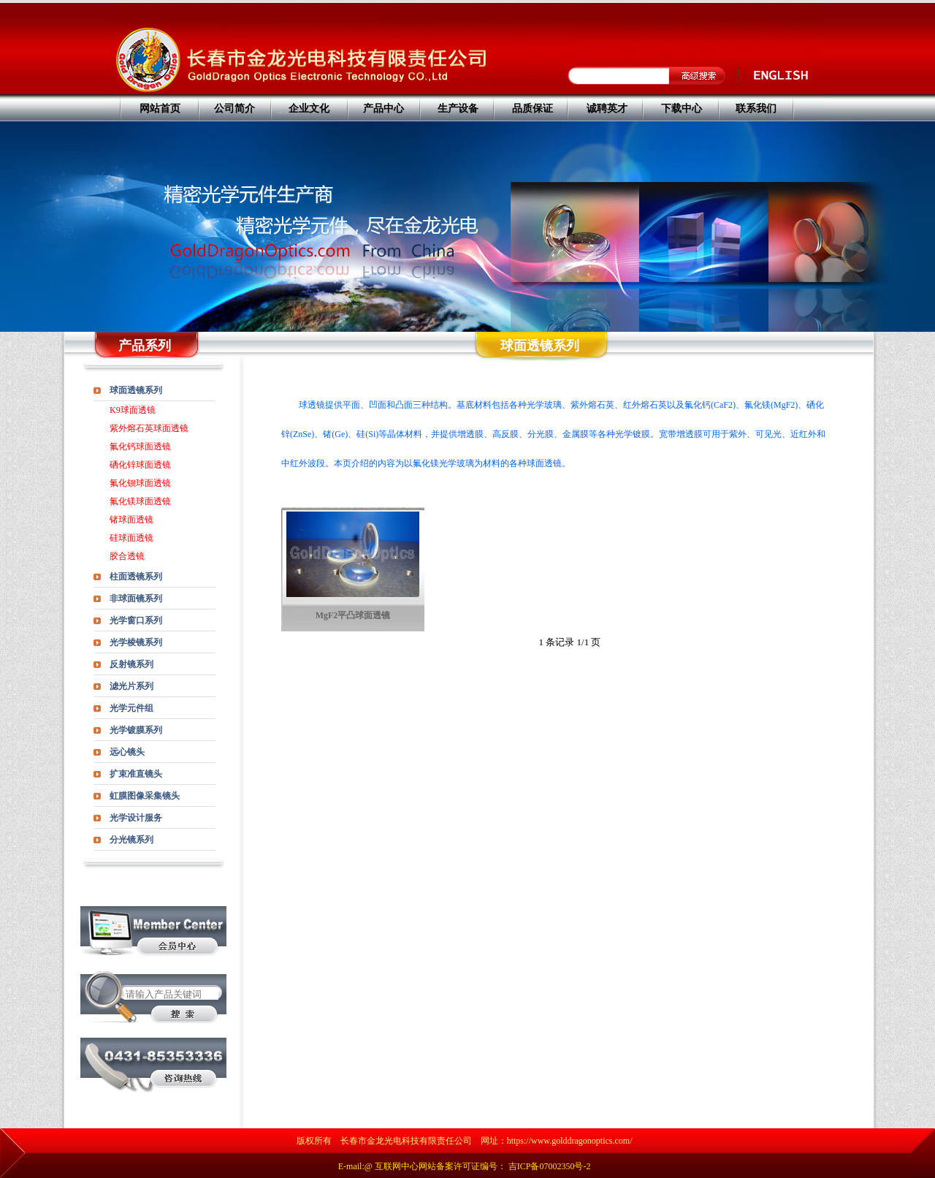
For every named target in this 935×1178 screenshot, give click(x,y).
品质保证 (532, 108)
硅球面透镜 (131, 538)
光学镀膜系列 (136, 730)
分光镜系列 (131, 840)
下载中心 (681, 108)
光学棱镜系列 (136, 642)
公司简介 (234, 108)
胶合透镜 (127, 556)
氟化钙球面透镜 (140, 446)
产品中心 (383, 108)
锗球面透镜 (131, 519)
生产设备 (458, 108)
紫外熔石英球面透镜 (149, 428)
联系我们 (756, 108)
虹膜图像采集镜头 (145, 796)
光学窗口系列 (136, 620)
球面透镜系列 (136, 390)
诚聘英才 (607, 108)
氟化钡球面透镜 (140, 483)
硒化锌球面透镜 (140, 465)
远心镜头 (127, 752)
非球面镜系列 (136, 598)
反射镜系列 (131, 664)
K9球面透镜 (133, 410)
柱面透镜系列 (136, 576)
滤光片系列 (131, 686)
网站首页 (160, 108)
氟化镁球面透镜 (140, 501)
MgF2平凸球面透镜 (353, 615)
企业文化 (309, 108)
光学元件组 (131, 708)
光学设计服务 (136, 818)
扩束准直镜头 (136, 774)
